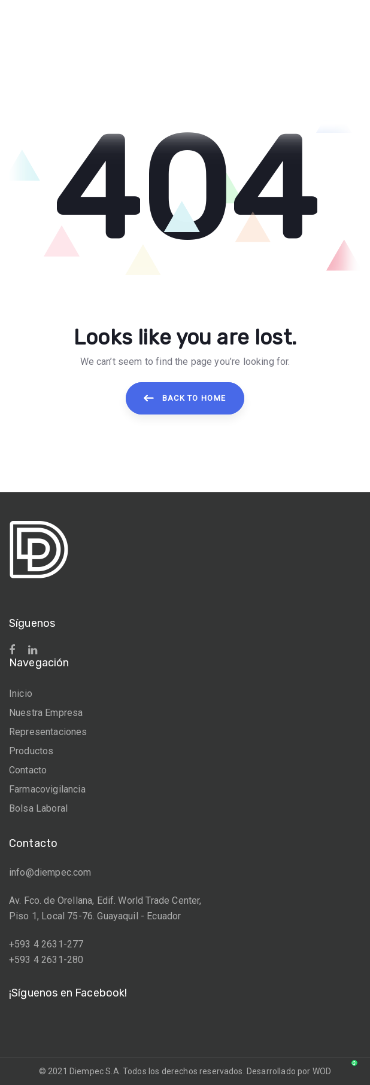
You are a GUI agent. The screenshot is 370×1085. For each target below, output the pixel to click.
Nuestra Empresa (46, 712)
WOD (322, 1071)
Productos (31, 751)
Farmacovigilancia (47, 789)
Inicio (20, 693)
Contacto (28, 770)
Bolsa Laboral (38, 808)
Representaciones (48, 731)
